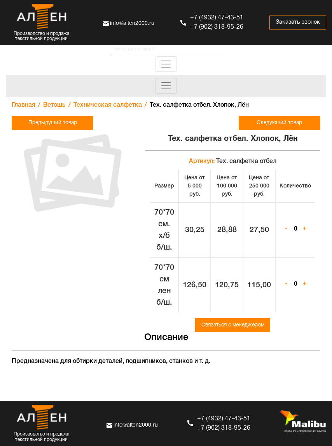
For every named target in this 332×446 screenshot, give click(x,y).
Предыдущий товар (50, 122)
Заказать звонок (297, 22)
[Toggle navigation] (166, 64)
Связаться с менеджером (232, 325)
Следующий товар (282, 122)
